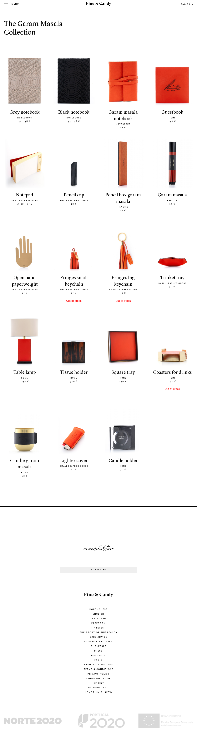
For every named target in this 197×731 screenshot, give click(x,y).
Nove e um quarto (98, 692)
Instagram (98, 619)
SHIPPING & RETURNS (98, 665)
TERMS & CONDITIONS (98, 669)
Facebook (98, 623)
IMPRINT (98, 683)
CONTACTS (98, 656)
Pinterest (98, 628)
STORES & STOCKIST (98, 642)
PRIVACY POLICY (98, 674)
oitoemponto (98, 688)
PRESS (98, 651)
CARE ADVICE (98, 637)
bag (187, 4)
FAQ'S (98, 660)
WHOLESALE (98, 646)
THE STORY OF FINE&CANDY (98, 633)
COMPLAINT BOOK (98, 679)
